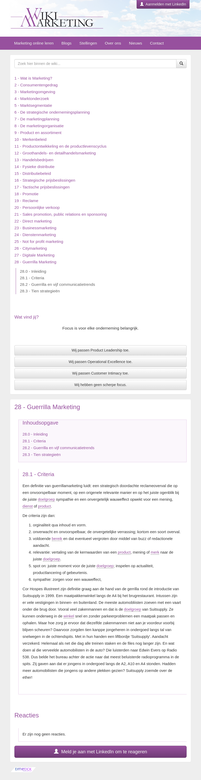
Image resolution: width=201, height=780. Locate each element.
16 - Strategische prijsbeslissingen (44, 180)
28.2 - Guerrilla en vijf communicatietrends (57, 284)
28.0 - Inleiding (33, 271)
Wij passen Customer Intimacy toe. (100, 373)
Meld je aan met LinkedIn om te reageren (100, 751)
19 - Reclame (26, 200)
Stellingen (88, 43)
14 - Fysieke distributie (34, 166)
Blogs (66, 43)
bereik (57, 539)
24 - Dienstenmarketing (35, 234)
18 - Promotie (26, 194)
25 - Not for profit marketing (38, 241)
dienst (28, 506)
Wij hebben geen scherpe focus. (100, 385)
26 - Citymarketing (30, 248)
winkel (68, 616)
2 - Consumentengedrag (36, 85)
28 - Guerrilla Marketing (35, 262)
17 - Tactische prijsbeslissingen (42, 187)
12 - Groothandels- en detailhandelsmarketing (55, 153)
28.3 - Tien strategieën (40, 291)
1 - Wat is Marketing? (33, 78)
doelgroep (46, 499)
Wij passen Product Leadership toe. (100, 350)
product (44, 506)
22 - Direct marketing (33, 221)
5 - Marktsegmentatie (33, 105)
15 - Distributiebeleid (32, 173)
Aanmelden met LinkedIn (163, 4)
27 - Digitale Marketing (34, 255)
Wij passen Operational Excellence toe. (100, 362)
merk (155, 552)
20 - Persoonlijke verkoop (37, 207)
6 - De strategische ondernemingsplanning (52, 112)
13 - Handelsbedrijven (33, 160)
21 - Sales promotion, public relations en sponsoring (60, 214)
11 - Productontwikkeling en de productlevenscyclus (60, 146)
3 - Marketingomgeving (34, 92)
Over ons (113, 43)
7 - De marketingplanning (36, 119)
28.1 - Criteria (32, 278)
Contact (157, 43)
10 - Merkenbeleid (30, 139)
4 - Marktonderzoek (31, 98)
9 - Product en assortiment (38, 132)
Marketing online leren (34, 43)
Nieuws (135, 43)
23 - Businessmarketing (35, 228)
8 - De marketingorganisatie (39, 126)
